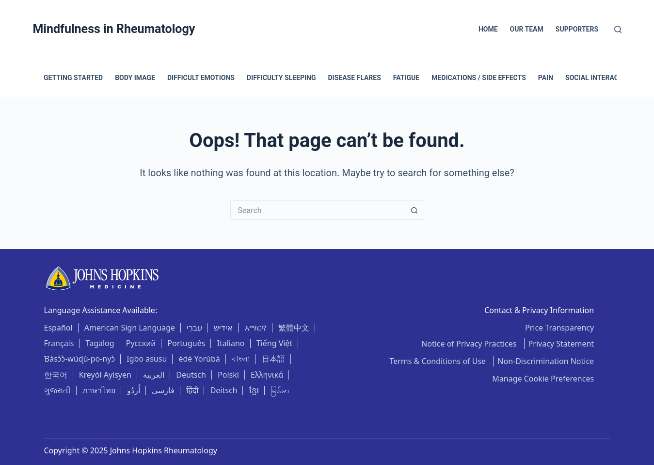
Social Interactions (601, 78)
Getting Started (73, 78)
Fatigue (406, 78)
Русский (141, 343)
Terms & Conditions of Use (438, 361)
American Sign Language (129, 327)
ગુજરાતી (57, 390)
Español (58, 327)
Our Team (526, 29)
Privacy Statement (561, 343)
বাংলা (241, 358)
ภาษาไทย (98, 390)
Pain (545, 78)
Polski (228, 374)
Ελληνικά (267, 374)
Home (488, 29)
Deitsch (224, 390)
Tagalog (100, 343)
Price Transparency (559, 327)
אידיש (223, 327)
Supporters (577, 29)
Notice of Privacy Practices (470, 343)
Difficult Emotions (201, 78)
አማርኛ (256, 327)
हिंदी (192, 390)
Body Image (135, 78)
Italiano (231, 343)
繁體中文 (293, 327)
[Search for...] (317, 210)
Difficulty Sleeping (281, 78)
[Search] (618, 29)
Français (59, 343)
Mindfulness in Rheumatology (113, 29)
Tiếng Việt (274, 343)
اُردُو (133, 390)
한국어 (55, 374)
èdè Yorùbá (199, 358)
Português (186, 343)
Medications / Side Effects (478, 78)
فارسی (163, 390)
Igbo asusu (147, 358)
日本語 (273, 358)
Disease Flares (354, 78)
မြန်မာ (280, 390)
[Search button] (414, 210)
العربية (153, 374)
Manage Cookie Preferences (543, 378)
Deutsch (191, 374)
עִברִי (194, 327)
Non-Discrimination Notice (545, 361)
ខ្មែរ (254, 390)
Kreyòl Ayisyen (105, 374)
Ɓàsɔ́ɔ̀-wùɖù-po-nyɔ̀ (79, 358)
